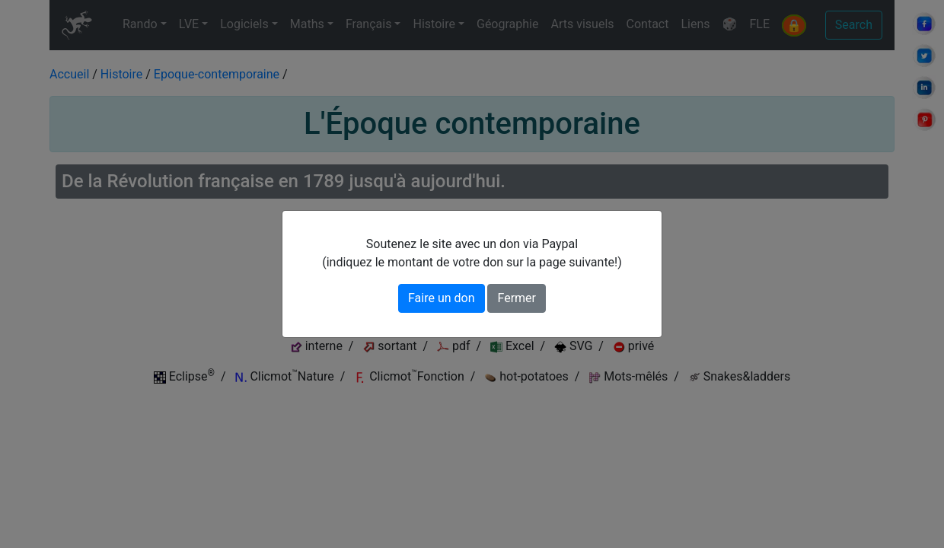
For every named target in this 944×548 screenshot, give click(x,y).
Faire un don (441, 298)
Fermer (516, 298)
